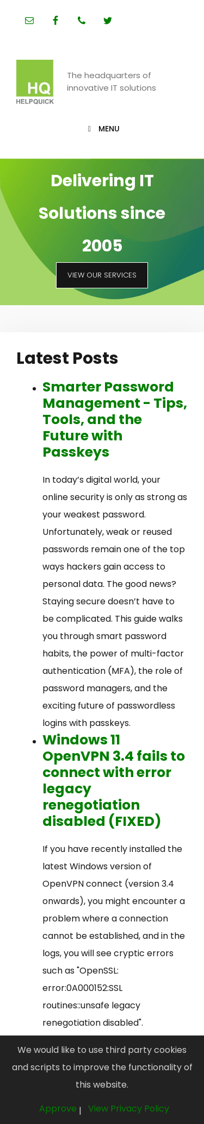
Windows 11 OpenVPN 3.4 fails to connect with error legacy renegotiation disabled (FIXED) (113, 780)
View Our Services (102, 275)
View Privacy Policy (128, 1108)
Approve (58, 1108)
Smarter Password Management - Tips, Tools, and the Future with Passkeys (114, 419)
